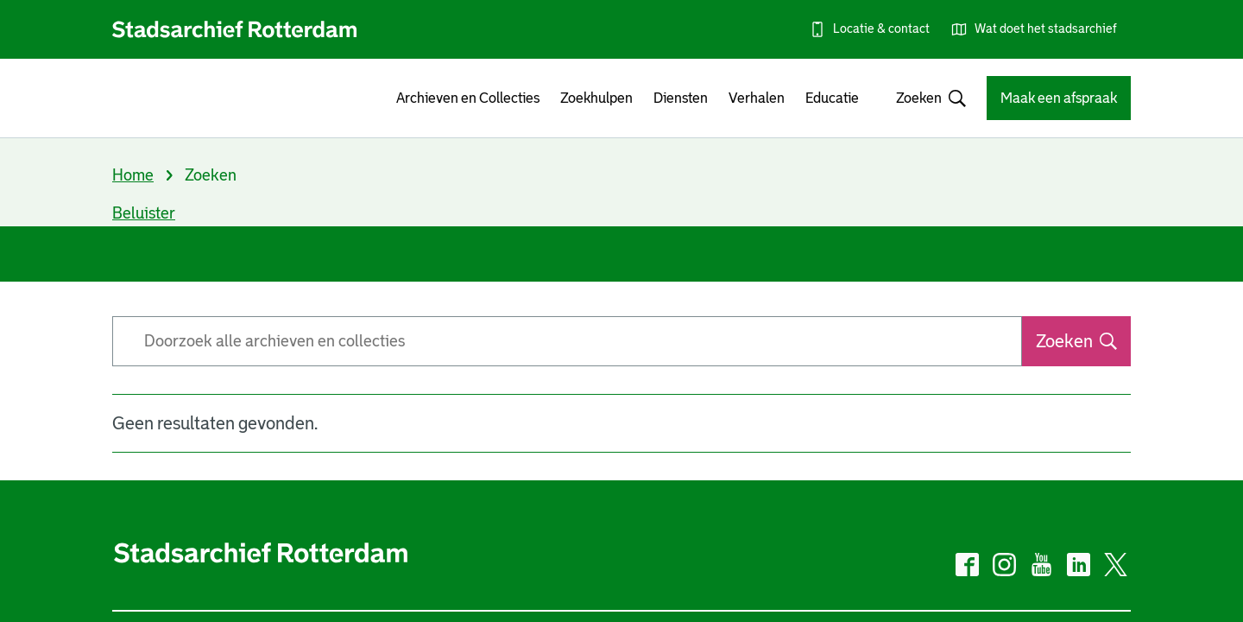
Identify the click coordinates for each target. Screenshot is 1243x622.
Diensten (680, 98)
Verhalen (757, 98)
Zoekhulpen (596, 98)
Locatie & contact (881, 28)
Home (133, 175)
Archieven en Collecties (467, 98)
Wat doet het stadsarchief (1046, 28)
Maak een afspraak (1058, 98)
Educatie (832, 98)
